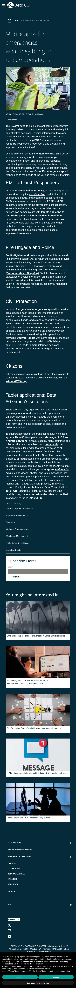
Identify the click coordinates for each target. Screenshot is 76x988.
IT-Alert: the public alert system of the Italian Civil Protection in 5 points (37, 775)
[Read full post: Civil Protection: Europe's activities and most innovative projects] (38, 711)
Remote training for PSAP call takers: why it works (28, 819)
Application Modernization (17, 517)
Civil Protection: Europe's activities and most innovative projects (34, 730)
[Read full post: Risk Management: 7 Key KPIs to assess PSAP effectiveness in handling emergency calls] (38, 664)
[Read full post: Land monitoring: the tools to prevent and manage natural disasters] (38, 619)
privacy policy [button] (19, 959)
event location (37, 194)
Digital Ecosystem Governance (19, 510)
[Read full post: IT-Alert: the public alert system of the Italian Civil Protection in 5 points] (38, 756)
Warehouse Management (17, 538)
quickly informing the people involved (43, 330)
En (16, 20)
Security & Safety (13, 552)
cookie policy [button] (37, 964)
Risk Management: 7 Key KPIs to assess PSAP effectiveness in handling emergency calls (27, 683)
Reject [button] (20, 977)
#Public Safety (12, 114)
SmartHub (51, 444)
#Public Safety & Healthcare (31, 114)
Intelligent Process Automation (19, 531)
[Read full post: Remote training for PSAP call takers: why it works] (38, 801)
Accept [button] (56, 977)
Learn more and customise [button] (38, 983)
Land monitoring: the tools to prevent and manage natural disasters (36, 638)
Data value (10, 524)
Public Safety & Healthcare (17, 545)
